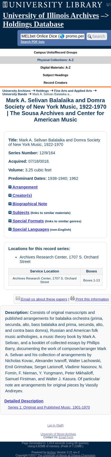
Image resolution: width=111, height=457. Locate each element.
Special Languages (28, 229)
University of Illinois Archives (51, 15)
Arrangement (23, 187)
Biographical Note (27, 204)
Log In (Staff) (55, 425)
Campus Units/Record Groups (55, 52)
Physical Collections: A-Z (55, 60)
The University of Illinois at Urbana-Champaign (66, 455)
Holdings (42, 90)
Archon (51, 452)
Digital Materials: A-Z (55, 67)
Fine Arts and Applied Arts (73, 90)
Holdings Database (33, 24)
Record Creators (55, 82)
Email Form (66, 437)
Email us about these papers (41, 299)
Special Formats (26, 221)
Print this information (89, 299)
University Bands (14, 94)
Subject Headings (55, 75)
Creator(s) (20, 195)
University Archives (16, 90)
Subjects (19, 212)
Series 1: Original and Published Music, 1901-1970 (49, 407)
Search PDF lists (32, 41)
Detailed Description (23, 401)
